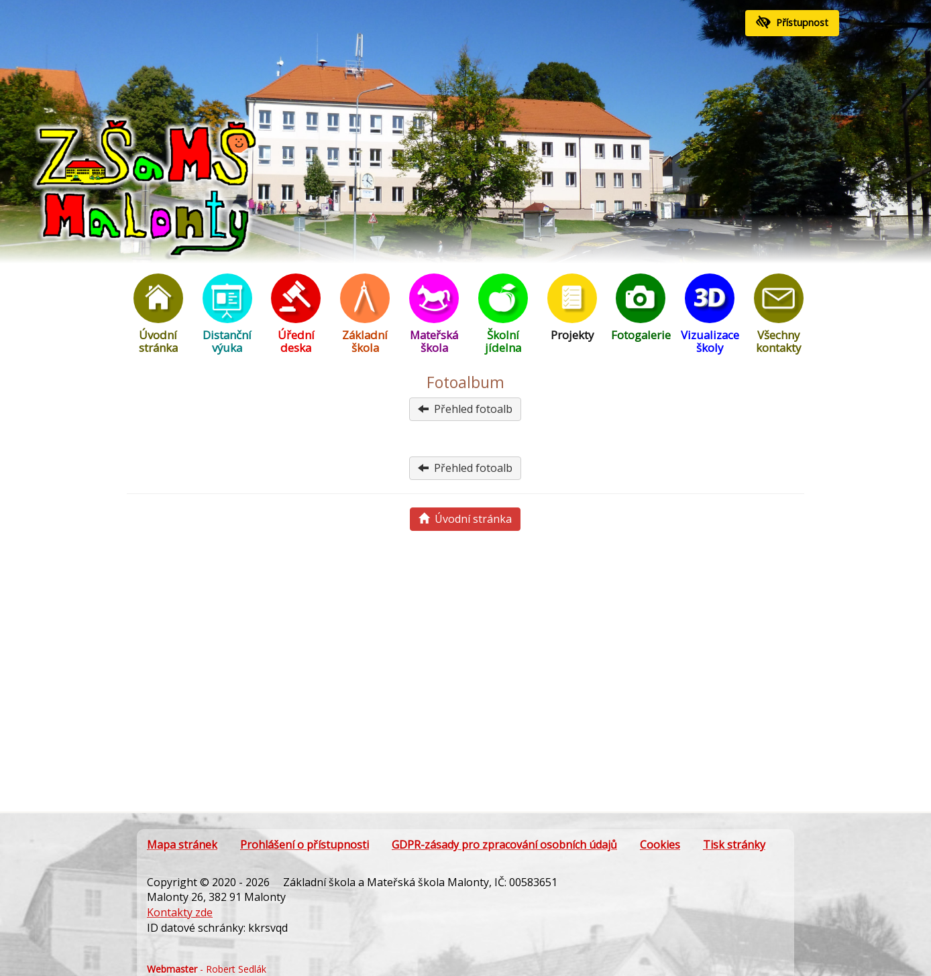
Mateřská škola (434, 314)
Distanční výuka (227, 314)
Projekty (572, 308)
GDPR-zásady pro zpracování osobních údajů (504, 844)
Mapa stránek (182, 844)
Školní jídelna (503, 314)
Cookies (660, 844)
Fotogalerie (640, 308)
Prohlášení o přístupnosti (304, 844)
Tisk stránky (734, 844)
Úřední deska (296, 314)
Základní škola (365, 314)
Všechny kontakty (779, 314)
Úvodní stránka (158, 314)
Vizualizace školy (709, 314)
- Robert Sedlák (206, 969)
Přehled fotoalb (465, 409)
